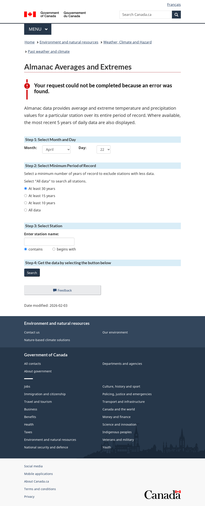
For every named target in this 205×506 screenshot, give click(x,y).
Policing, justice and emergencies (127, 394)
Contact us (32, 332)
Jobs (27, 386)
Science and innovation (119, 424)
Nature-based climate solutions (47, 340)
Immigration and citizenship (45, 394)
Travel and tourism (38, 402)
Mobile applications (38, 474)
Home (30, 42)
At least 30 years (39, 188)
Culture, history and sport (121, 386)
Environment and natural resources (69, 42)
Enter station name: (41, 234)
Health (29, 424)
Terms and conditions (40, 489)
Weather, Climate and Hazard (127, 42)
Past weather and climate (49, 51)
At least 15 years (39, 195)
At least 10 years (39, 203)
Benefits (30, 417)
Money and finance (116, 417)
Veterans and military (118, 440)
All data (32, 210)
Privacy (29, 496)
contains (33, 249)
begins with (64, 249)
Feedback (67, 291)
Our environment (115, 332)
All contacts (32, 364)
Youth (106, 447)
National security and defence (46, 447)
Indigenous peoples (117, 432)
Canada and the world (118, 409)
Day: (82, 147)
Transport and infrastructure (123, 402)
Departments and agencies (122, 364)
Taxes (28, 432)
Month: (30, 147)
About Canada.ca (36, 481)
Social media (33, 466)
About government (38, 371)
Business (30, 409)
